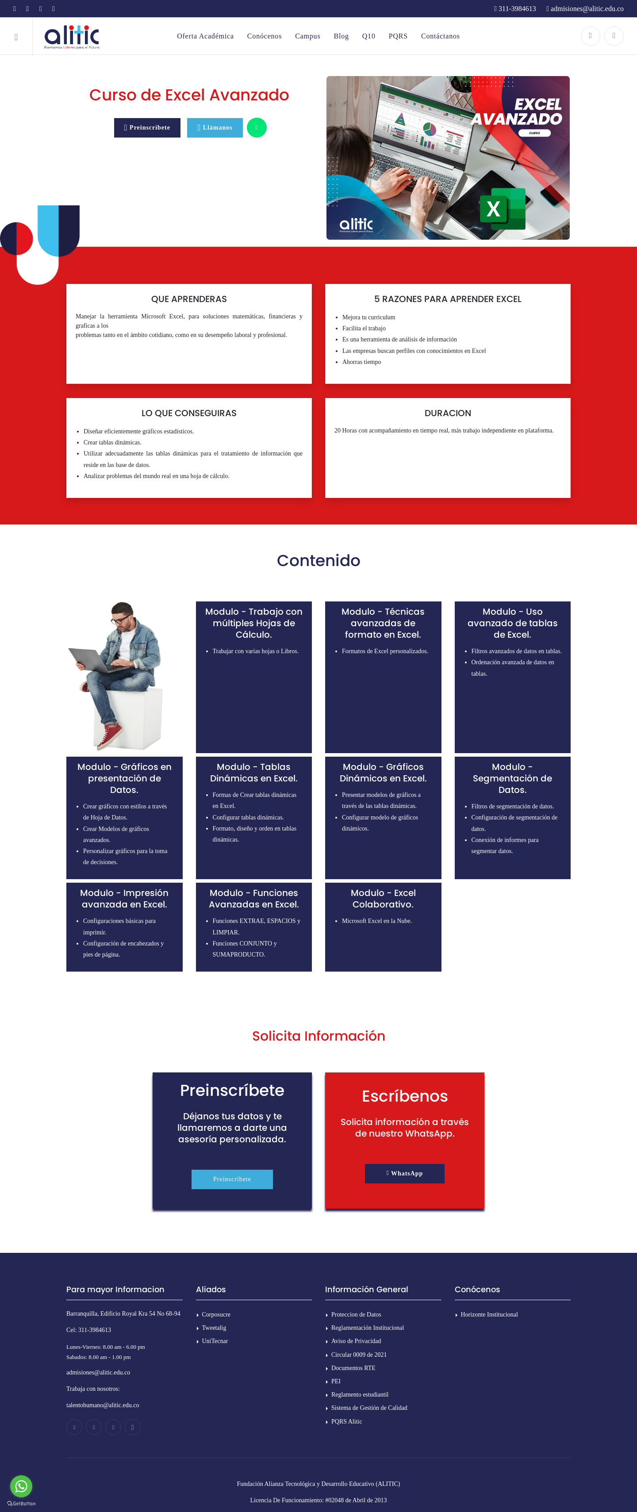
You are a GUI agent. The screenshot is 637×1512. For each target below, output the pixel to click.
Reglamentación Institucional (367, 1327)
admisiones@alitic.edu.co (585, 8)
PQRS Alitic (346, 1421)
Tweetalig (214, 1327)
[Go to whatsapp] (21, 1486)
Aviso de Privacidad (356, 1341)
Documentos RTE (353, 1368)
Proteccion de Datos (356, 1314)
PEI (336, 1381)
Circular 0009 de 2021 (359, 1354)
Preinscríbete (232, 1179)
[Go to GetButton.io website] (21, 1503)
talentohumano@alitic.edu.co (102, 1405)
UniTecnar (215, 1341)
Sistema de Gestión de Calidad (369, 1408)
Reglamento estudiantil (359, 1394)
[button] (405, 1173)
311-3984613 (515, 8)
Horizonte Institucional (489, 1314)
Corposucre (216, 1314)
